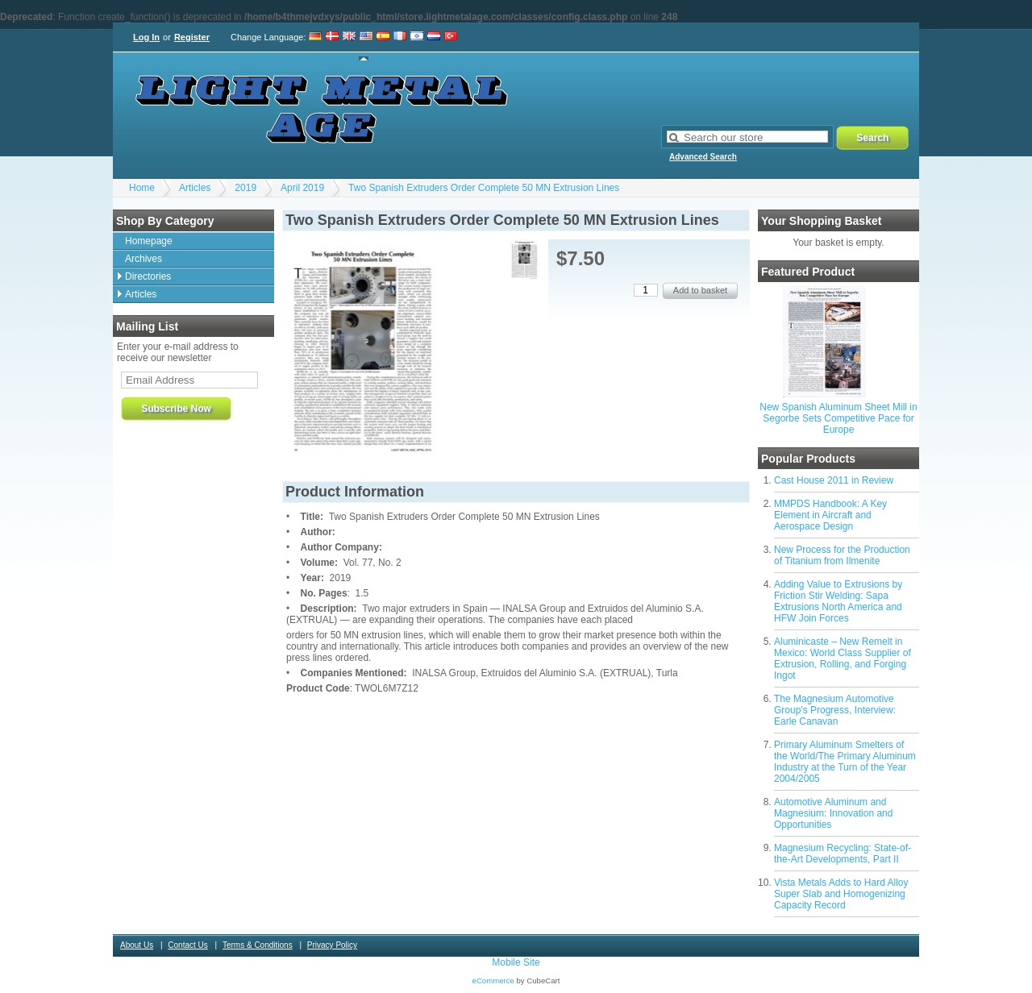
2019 (245, 187)
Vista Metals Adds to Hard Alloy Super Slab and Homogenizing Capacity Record (841, 894)
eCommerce (493, 980)
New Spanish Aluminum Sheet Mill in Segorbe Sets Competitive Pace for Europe (838, 418)
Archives (143, 258)
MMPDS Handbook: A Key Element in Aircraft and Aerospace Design (830, 515)
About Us (136, 945)
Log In (146, 37)
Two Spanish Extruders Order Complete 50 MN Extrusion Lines (483, 187)
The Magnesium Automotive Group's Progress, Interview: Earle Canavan (835, 710)
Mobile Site (515, 962)
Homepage (149, 241)
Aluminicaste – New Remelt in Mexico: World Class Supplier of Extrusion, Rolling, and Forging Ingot (842, 658)
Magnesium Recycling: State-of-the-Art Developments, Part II (842, 853)
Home (142, 187)
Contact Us (187, 945)
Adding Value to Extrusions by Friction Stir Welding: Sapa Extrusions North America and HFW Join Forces (838, 601)
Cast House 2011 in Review (833, 480)
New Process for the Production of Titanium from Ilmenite (842, 555)
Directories (148, 276)
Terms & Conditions (258, 945)
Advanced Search (703, 156)
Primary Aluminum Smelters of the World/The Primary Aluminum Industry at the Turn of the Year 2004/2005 (845, 761)
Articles (194, 187)
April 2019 (302, 187)
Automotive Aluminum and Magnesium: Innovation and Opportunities (833, 813)
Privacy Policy (332, 945)
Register (192, 37)
